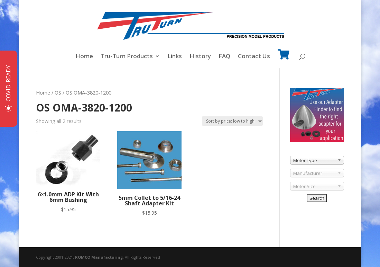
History (200, 57)
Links (174, 57)
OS (58, 92)
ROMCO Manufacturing (99, 257)
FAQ (224, 57)
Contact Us (254, 57)
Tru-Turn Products (127, 57)
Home (84, 57)
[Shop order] (232, 121)
